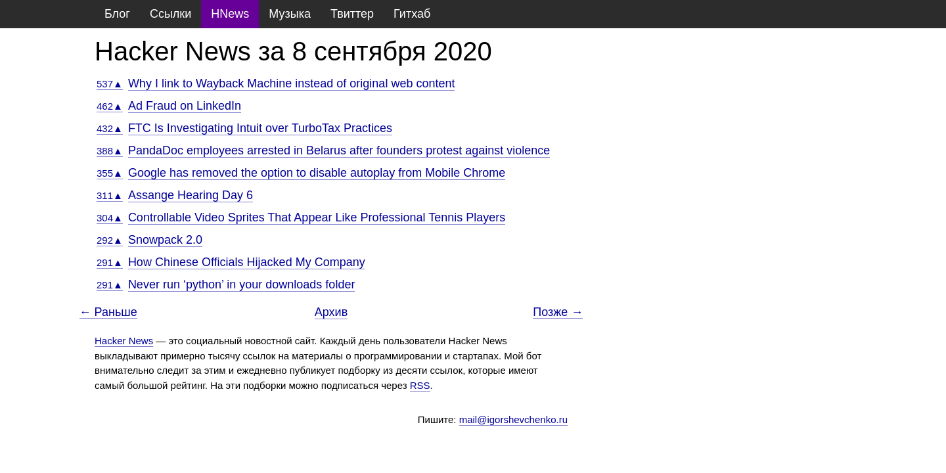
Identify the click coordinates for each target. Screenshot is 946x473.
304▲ (110, 217)
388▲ (110, 150)
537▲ (110, 83)
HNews (230, 13)
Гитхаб (412, 13)
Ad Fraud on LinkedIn (184, 105)
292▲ (110, 240)
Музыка (290, 13)
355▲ (110, 173)
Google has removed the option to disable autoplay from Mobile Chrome (316, 172)
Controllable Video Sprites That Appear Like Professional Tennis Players (316, 217)
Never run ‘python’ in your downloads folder (241, 284)
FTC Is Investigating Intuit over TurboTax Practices (260, 128)
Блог (117, 13)
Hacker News (124, 340)
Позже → (558, 312)
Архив (331, 312)
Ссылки (170, 13)
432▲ (110, 128)
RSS (420, 385)
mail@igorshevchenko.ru (513, 419)
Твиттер (352, 13)
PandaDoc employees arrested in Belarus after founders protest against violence (339, 150)
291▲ (110, 262)
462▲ (110, 106)
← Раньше (108, 312)
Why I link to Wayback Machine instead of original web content (291, 83)
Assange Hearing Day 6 (190, 195)
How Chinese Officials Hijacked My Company (246, 262)
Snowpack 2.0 (165, 239)
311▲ (110, 195)
